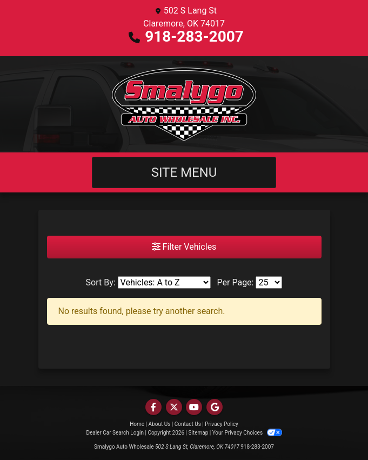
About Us (160, 424)
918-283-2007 (194, 36)
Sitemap (198, 433)
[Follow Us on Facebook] (153, 407)
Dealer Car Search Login (115, 433)
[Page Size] (269, 282)
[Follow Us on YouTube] (194, 407)
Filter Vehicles (184, 247)
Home (137, 424)
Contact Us (188, 424)
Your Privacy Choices (247, 433)
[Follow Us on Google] (214, 407)
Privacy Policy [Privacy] (221, 424)
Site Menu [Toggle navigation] (184, 172)
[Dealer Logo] (184, 104)
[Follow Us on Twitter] (174, 407)
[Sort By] (164, 282)
